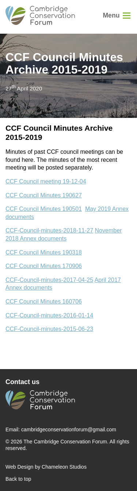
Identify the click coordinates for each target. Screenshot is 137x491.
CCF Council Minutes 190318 (43, 252)
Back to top (18, 479)
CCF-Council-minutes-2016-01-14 (49, 315)
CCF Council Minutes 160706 (43, 301)
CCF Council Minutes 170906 (43, 266)
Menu (111, 15)
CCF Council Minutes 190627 (43, 195)
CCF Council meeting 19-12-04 (45, 181)
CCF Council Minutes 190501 (43, 209)
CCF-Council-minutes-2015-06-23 (49, 329)
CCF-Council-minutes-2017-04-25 (49, 280)
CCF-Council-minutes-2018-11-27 (49, 230)
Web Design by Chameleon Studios (46, 467)
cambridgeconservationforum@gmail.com (68, 429)
